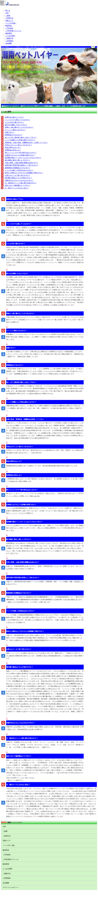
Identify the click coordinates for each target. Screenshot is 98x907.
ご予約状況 (9, 28)
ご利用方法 (9, 18)
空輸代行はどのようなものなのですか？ (18, 180)
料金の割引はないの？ (12, 147)
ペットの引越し (10, 23)
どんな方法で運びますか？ (13, 122)
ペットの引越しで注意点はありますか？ (18, 170)
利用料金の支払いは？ (12, 150)
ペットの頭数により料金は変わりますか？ (19, 140)
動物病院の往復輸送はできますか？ (16, 168)
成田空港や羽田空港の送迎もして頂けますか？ (20, 165)
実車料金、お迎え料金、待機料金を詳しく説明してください (25, 142)
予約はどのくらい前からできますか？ (17, 145)
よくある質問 (10, 36)
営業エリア (9, 21)
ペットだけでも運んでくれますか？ (16, 120)
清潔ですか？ (9, 132)
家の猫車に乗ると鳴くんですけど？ (16, 160)
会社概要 (8, 43)
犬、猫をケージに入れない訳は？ (16, 188)
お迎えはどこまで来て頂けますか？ (16, 175)
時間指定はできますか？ (12, 135)
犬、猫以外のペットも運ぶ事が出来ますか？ (20, 183)
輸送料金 (8, 26)
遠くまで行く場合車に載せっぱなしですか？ (20, 137)
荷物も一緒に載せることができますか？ (18, 127)
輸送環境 (8, 33)
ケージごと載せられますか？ (14, 130)
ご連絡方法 (9, 38)
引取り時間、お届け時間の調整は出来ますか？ (20, 163)
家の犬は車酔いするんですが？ (15, 125)
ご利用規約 (9, 41)
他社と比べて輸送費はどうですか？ (16, 185)
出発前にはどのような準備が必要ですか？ (19, 155)
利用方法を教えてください (13, 117)
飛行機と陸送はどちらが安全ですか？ (17, 178)
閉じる (7, 10)
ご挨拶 (7, 15)
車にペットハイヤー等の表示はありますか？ (20, 152)
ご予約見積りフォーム (13, 31)
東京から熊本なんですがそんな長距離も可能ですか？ (23, 173)
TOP (7, 13)
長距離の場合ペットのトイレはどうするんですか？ (22, 158)
